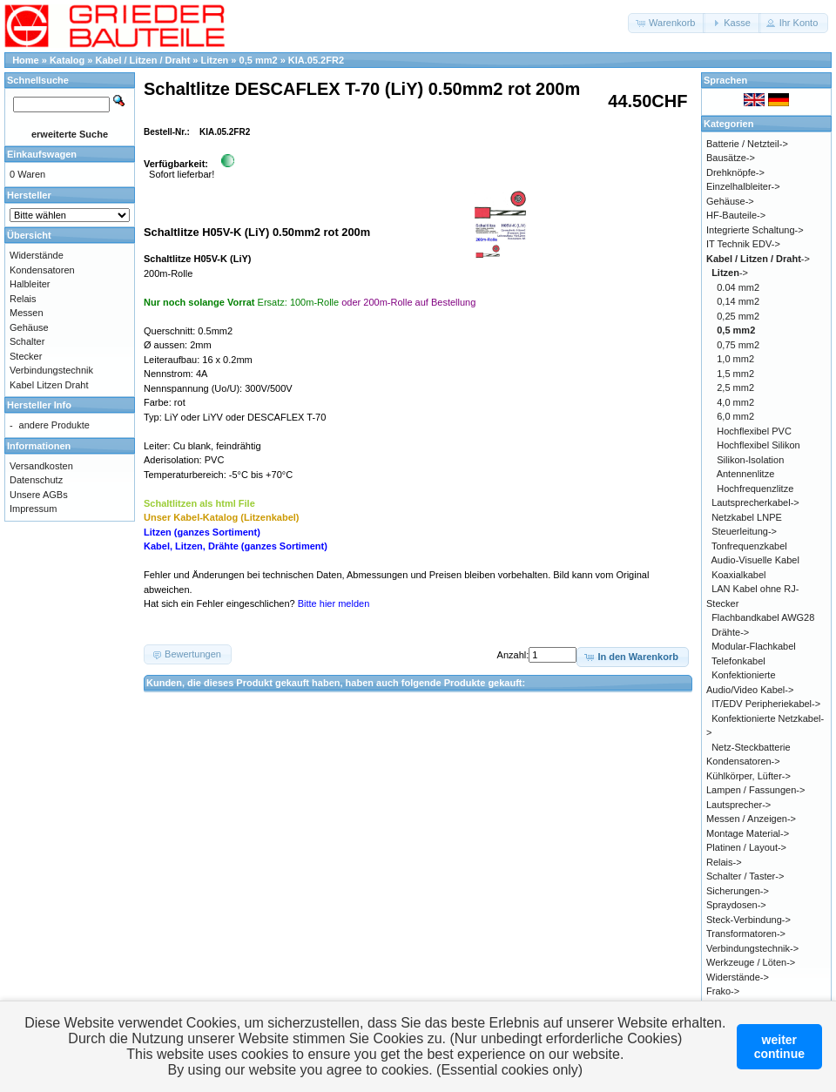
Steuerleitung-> (744, 531)
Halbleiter (30, 284)
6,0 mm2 (735, 416)
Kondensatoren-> (743, 761)
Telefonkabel (738, 661)
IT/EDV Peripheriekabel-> (765, 703)
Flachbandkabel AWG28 (762, 617)
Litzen (215, 60)
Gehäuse (29, 327)
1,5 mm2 (735, 373)
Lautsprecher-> (738, 804)
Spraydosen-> (736, 905)
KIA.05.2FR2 (316, 60)
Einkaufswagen (42, 154)
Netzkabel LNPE (746, 517)
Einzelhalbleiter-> (743, 186)
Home (25, 60)
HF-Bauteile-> (735, 215)
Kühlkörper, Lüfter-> (748, 776)
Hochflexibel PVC (754, 431)
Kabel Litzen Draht (49, 385)
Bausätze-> (730, 157)
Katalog (67, 60)
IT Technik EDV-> (743, 244)
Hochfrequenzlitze (755, 488)
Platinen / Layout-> (746, 847)
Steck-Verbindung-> (748, 919)
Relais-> (724, 862)
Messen (27, 312)
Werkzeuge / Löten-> (750, 962)
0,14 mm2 (738, 301)
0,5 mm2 (258, 60)
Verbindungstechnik (51, 370)
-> (758, 258)
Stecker (26, 356)
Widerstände (37, 255)
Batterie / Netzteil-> (747, 143)
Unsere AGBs (39, 494)
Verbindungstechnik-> (752, 948)
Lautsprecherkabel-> (755, 502)
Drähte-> (730, 632)
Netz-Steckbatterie (750, 747)
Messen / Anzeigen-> (751, 818)
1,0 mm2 (735, 359)
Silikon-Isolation (750, 460)
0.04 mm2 (738, 287)
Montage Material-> (747, 833)
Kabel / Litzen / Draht (143, 60)
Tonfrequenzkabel (749, 546)
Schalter (27, 341)
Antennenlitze (746, 473)
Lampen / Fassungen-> (755, 790)
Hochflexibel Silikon (758, 445)
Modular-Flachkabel (753, 646)
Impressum (33, 508)
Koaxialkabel (738, 575)
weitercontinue (779, 1047)
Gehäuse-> (730, 201)
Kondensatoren (42, 270)
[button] (666, 23)
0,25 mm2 (738, 316)
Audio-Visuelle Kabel (755, 560)
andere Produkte (54, 425)
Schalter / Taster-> (745, 876)
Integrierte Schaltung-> (755, 230)
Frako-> (722, 991)
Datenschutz (36, 480)
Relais (23, 298)
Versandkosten (41, 466)
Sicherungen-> (737, 891)
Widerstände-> (737, 977)
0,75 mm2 (738, 345)
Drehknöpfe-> (735, 172)
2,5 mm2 (735, 387)
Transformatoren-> (745, 933)
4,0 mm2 (735, 402)
